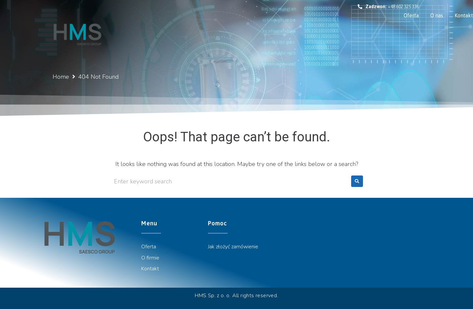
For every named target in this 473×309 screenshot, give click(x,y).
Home (61, 77)
